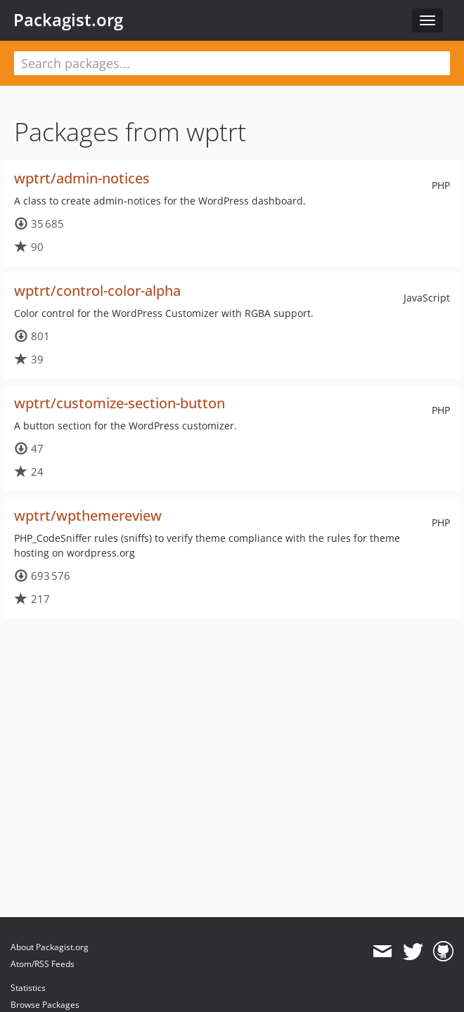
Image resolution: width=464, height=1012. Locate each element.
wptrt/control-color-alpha (97, 290)
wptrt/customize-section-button (119, 403)
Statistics (28, 988)
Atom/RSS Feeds (43, 964)
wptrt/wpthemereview (88, 515)
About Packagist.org (50, 947)
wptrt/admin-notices (82, 178)
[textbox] (232, 63)
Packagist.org (68, 19)
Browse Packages (45, 1005)
